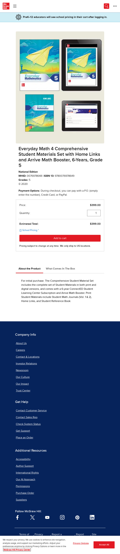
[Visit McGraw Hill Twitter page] (32, 517)
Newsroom (22, 370)
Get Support (23, 430)
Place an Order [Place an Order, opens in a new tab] (24, 437)
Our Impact (22, 384)
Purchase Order (25, 493)
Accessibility (23, 459)
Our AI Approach (25, 479)
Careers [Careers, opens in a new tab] (20, 350)
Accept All (104, 546)
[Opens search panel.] (106, 6)
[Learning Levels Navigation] (15, 6)
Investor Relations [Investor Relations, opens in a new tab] (26, 363)
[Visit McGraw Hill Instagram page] (62, 517)
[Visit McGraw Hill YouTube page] (47, 517)
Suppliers (21, 499)
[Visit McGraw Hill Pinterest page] (77, 517)
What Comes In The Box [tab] (60, 268)
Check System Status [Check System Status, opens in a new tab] (28, 424)
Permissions (23, 486)
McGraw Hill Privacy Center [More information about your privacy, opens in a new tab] (17, 551)
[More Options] (115, 6)
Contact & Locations (27, 356)
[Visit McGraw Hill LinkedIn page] (92, 517)
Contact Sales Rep (26, 417)
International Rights (27, 472)
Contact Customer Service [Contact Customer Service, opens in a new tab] (31, 410)
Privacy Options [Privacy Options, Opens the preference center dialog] (81, 545)
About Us (21, 343)
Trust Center (23, 390)
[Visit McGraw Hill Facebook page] (17, 517)
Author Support (25, 466)
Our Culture (23, 377)
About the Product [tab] (29, 268)
